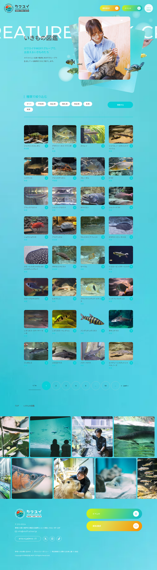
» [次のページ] (121, 385)
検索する (120, 105)
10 (106, 386)
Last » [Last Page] (125, 385)
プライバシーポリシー (41, 551)
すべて (29, 104)
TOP (17, 405)
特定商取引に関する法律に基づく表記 (65, 551)
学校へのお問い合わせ (23, 551)
